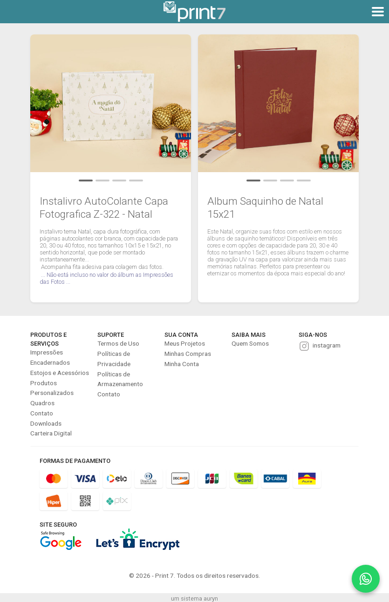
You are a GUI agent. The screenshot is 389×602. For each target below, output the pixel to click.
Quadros (42, 403)
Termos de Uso (118, 343)
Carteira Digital (51, 433)
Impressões (46, 352)
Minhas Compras (187, 353)
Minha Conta (181, 364)
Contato (41, 413)
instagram (327, 345)
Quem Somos (250, 343)
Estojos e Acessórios (59, 372)
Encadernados (50, 362)
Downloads (45, 423)
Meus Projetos (184, 343)
